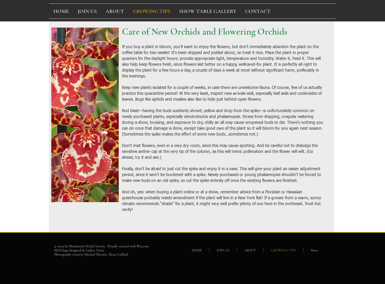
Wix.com (143, 246)
